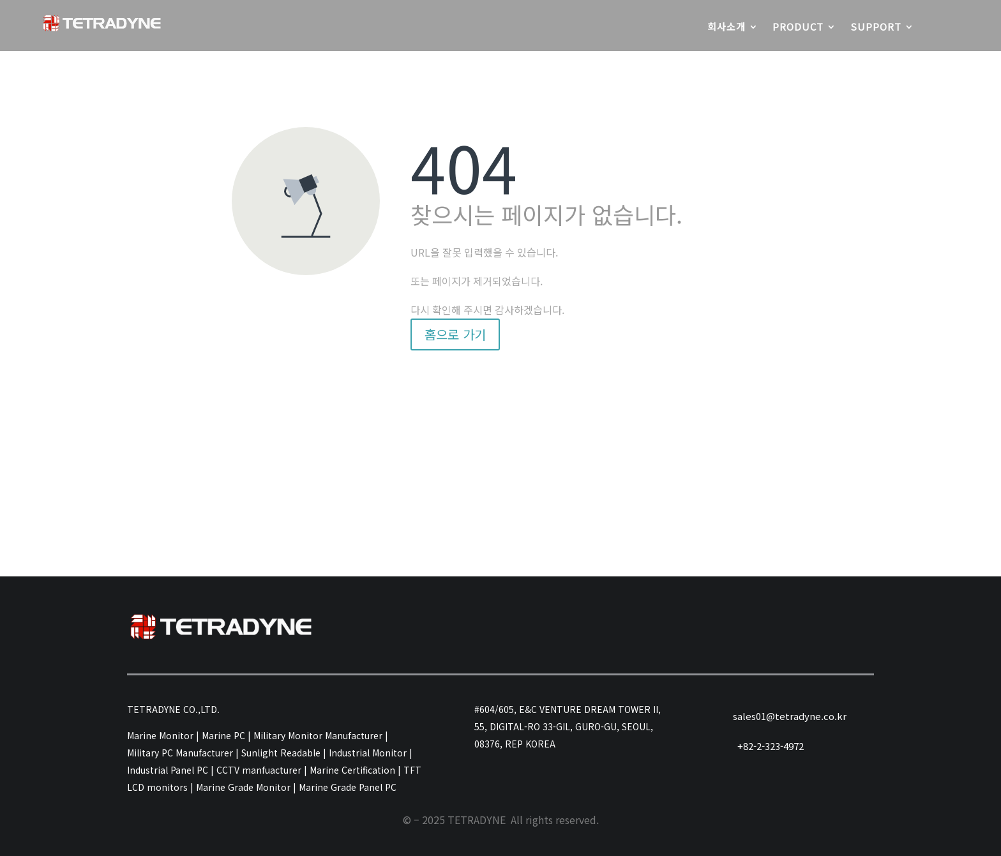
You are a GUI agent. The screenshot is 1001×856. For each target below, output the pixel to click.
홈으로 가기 (455, 334)
